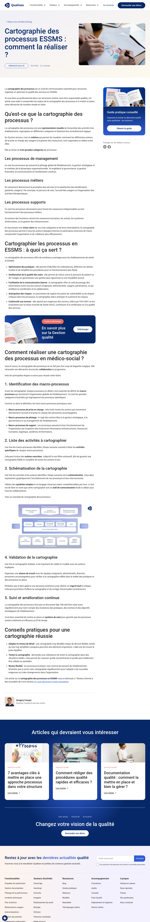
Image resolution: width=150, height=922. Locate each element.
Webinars (66, 893)
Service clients (97, 907)
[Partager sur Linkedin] (105, 147)
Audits (94, 888)
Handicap (38, 888)
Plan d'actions (11, 902)
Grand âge (38, 883)
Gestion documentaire (14, 888)
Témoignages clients (71, 907)
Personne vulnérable (42, 917)
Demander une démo (131, 5)
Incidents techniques (13, 898)
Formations (96, 883)
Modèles (66, 898)
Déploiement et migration (101, 902)
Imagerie (37, 898)
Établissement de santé (43, 902)
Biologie (37, 907)
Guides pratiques (69, 888)
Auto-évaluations (12, 912)
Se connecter (108, 5)
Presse (123, 893)
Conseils (94, 893)
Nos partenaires (126, 898)
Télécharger (83, 329)
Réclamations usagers (14, 907)
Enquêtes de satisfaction (15, 883)
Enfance (37, 912)
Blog (64, 883)
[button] (37, 5)
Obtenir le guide (124, 128)
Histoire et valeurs (127, 883)
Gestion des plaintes (13, 917)
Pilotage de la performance (16, 893)
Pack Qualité (96, 898)
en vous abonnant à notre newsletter (51, 681)
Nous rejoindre (126, 888)
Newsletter (66, 902)
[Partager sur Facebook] (109, 147)
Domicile (37, 893)
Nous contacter (126, 902)
